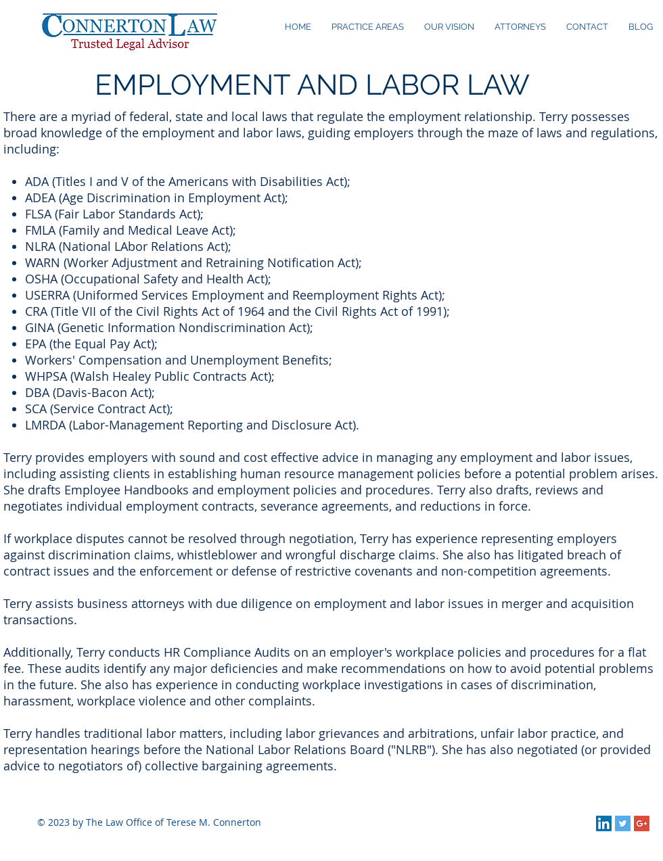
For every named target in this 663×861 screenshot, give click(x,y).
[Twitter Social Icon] (623, 823)
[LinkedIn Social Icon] (604, 823)
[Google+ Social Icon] (641, 823)
